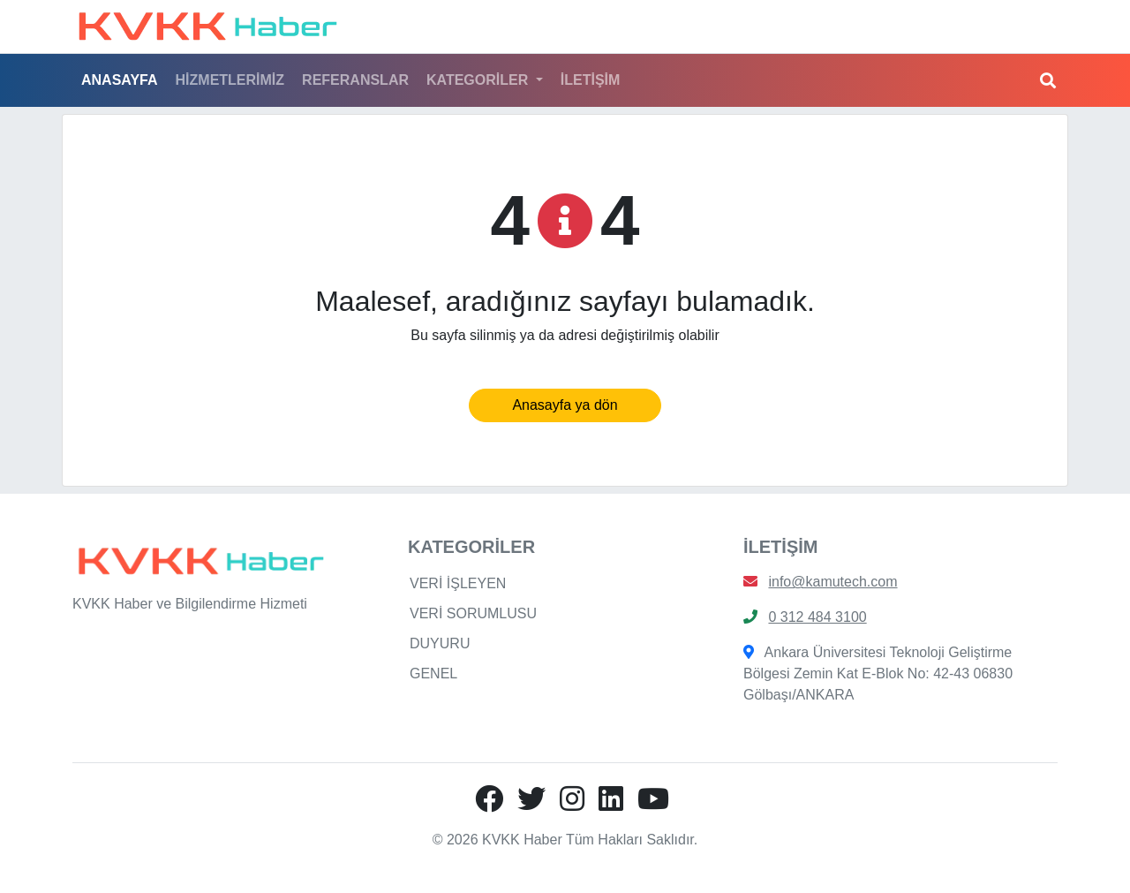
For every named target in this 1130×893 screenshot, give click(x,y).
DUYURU (440, 643)
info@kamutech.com (832, 581)
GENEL (433, 673)
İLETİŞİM (591, 79)
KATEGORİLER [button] (479, 79)
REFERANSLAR (355, 79)
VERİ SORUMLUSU (473, 613)
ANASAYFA (119, 79)
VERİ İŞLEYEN (458, 583)
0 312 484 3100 (817, 616)
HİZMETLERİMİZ (230, 79)
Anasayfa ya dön (564, 404)
